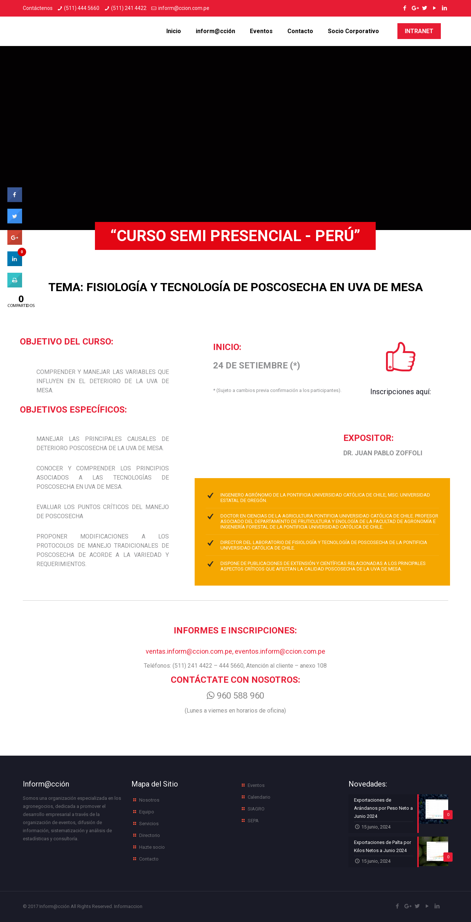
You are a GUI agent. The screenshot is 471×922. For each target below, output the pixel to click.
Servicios (149, 823)
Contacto (149, 859)
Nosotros (149, 800)
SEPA (253, 820)
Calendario (259, 797)
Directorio (149, 835)
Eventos (256, 785)
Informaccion (128, 906)
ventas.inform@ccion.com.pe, (190, 651)
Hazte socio (152, 847)
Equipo (146, 812)
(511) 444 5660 (81, 8)
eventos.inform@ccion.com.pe (280, 651)
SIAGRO (256, 809)
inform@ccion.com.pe (183, 8)
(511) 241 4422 (128, 8)
